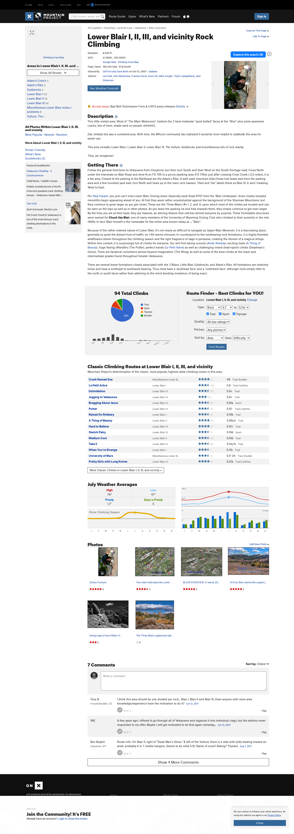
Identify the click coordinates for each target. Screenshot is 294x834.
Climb (28, 4)
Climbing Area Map (53, 57)
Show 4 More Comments (178, 762)
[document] (260, 818)
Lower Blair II (35, 98)
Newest (49, 134)
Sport (224, 314)
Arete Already (216, 243)
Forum (176, 16)
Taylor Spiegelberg (184, 76)
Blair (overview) (157, 27)
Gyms (132, 16)
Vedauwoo (140, 27)
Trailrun (65, 4)
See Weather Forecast (104, 88)
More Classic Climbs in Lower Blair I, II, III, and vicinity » (126, 470)
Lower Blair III (36, 103)
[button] (215, 82)
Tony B (94, 699)
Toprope (240, 314)
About (114, 794)
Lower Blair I (35, 94)
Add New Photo (259, 543)
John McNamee (121, 76)
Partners (163, 16)
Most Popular (33, 134)
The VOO (32, 203)
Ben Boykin (97, 741)
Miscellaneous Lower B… (166, 379)
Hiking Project (226, 794)
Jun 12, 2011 (192, 703)
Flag (264, 710)
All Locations (94, 27)
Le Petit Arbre (174, 247)
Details (182, 106)
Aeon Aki (153, 76)
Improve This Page (257, 30)
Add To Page (261, 36)
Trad (210, 314)
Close (259, 823)
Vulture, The (35, 116)
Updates (152, 71)
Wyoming (109, 27)
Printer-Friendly (35, 150)
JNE (92, 720)
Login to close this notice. (73, 818)
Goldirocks (34, 89)
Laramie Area (124, 27)
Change (252, 299)
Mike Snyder (166, 76)
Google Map (109, 62)
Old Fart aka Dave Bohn (116, 71)
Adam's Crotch (36, 80)
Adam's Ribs (35, 85)
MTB (40, 4)
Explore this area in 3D (251, 53)
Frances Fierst (139, 76)
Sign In (261, 16)
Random (61, 134)
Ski (79, 4)
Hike (51, 4)
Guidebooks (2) (35, 158)
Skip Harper (100, 195)
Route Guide (117, 16)
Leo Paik (107, 76)
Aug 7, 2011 (246, 746)
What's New (147, 16)
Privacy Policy (274, 815)
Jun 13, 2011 (224, 724)
